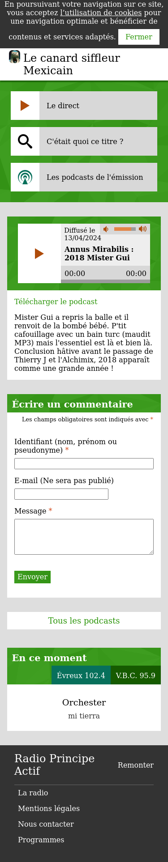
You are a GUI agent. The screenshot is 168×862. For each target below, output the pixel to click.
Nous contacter (46, 824)
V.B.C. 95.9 (135, 675)
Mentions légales (49, 808)
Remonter (136, 765)
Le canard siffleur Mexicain (71, 64)
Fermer (138, 37)
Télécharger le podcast (55, 301)
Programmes (41, 840)
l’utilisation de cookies (101, 12)
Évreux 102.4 (81, 675)
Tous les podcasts (84, 620)
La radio (33, 793)
